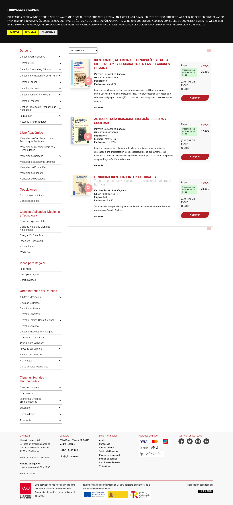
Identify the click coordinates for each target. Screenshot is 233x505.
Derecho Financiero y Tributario (36, 69)
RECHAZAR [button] (30, 32)
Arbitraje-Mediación (30, 297)
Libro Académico (31, 132)
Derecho (25, 50)
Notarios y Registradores (33, 121)
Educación (25, 407)
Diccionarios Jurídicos (32, 337)
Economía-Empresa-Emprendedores (31, 400)
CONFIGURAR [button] (48, 32)
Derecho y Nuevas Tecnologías (36, 331)
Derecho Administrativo (32, 56)
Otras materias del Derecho (38, 291)
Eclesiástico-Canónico (32, 342)
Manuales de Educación (33, 167)
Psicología (25, 420)
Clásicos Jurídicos (30, 302)
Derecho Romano (29, 326)
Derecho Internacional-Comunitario (38, 75)
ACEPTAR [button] (14, 32)
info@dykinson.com (69, 456)
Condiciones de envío (109, 462)
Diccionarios (26, 393)
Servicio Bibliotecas (108, 451)
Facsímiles (25, 268)
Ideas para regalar (29, 274)
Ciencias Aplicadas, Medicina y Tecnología (40, 213)
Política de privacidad (109, 455)
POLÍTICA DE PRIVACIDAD (94, 24)
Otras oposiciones (29, 200)
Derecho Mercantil (29, 88)
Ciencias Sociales (29, 387)
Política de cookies (108, 459)
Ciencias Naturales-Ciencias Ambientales (35, 228)
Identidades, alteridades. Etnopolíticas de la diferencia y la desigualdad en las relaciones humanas (132, 64)
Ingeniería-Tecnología (31, 240)
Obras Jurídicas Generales (34, 366)
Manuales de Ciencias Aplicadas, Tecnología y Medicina (37, 140)
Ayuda (102, 440)
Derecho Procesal (29, 100)
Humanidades (27, 414)
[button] (60, 57)
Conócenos (104, 444)
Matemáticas (27, 246)
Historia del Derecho (31, 354)
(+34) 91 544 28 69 (68, 450)
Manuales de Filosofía (31, 172)
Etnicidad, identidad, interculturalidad (126, 177)
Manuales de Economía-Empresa (37, 161)
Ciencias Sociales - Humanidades (33, 379)
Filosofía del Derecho (31, 348)
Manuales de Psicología (32, 178)
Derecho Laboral (28, 81)
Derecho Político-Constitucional (37, 320)
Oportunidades (28, 279)
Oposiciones (28, 189)
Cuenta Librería (106, 447)
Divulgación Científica (31, 235)
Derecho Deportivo (30, 314)
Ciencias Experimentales (33, 221)
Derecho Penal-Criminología (35, 94)
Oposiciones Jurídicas (32, 195)
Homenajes (26, 360)
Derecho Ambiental (30, 308)
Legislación (26, 115)
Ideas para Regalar (32, 263)
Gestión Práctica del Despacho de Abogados (38, 108)
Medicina (25, 252)
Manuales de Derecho (31, 156)
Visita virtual (105, 466)
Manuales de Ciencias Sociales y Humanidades (37, 148)
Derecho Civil (27, 63)
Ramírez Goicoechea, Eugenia (110, 74)
